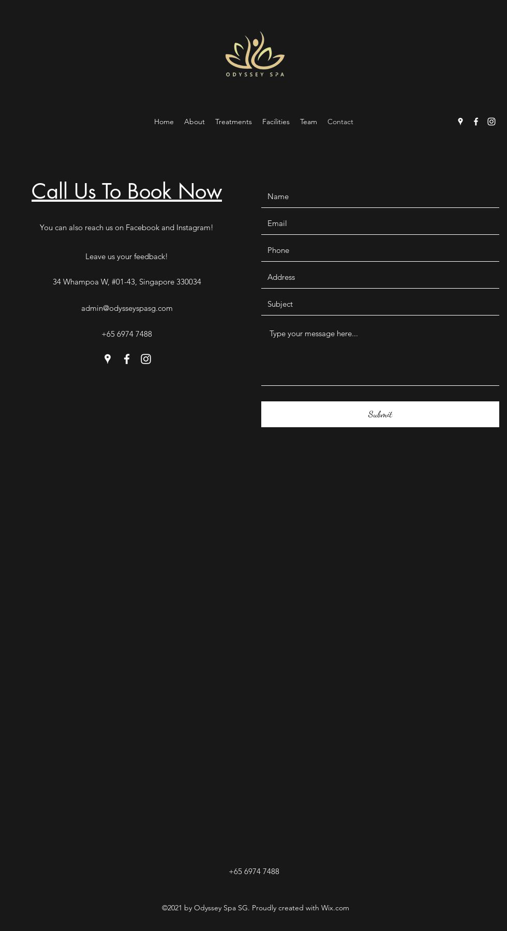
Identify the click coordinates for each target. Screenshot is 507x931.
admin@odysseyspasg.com (127, 308)
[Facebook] (476, 121)
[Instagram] (491, 121)
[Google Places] (460, 121)
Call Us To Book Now (127, 191)
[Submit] (380, 414)
